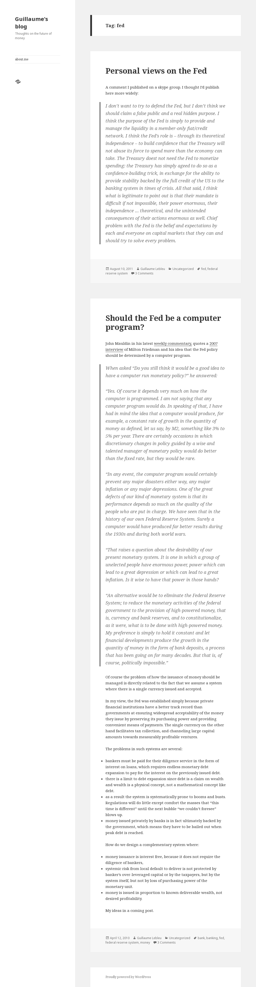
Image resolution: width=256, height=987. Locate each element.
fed (203, 269)
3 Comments (144, 273)
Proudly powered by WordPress (128, 977)
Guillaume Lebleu (152, 269)
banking (212, 938)
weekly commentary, (173, 343)
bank (201, 938)
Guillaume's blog (31, 22)
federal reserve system (122, 942)
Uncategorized (183, 269)
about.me (21, 59)
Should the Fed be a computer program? (163, 322)
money (145, 942)
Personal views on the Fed (156, 70)
